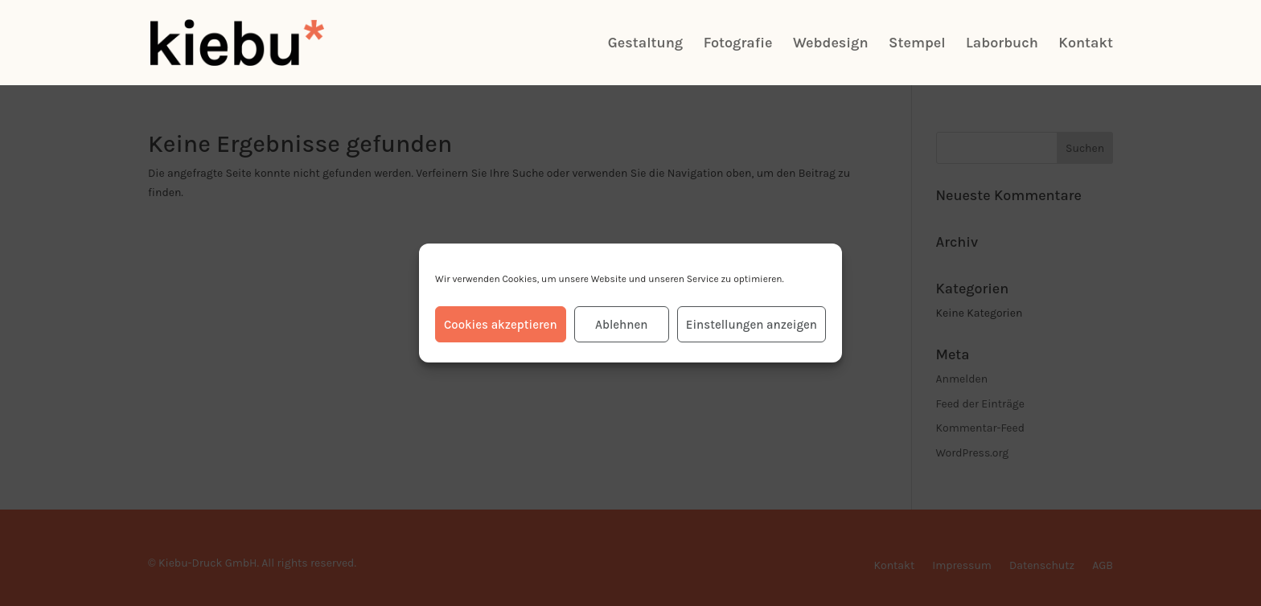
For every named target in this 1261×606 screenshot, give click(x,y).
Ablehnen (621, 324)
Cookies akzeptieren (500, 324)
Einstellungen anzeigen (751, 324)
